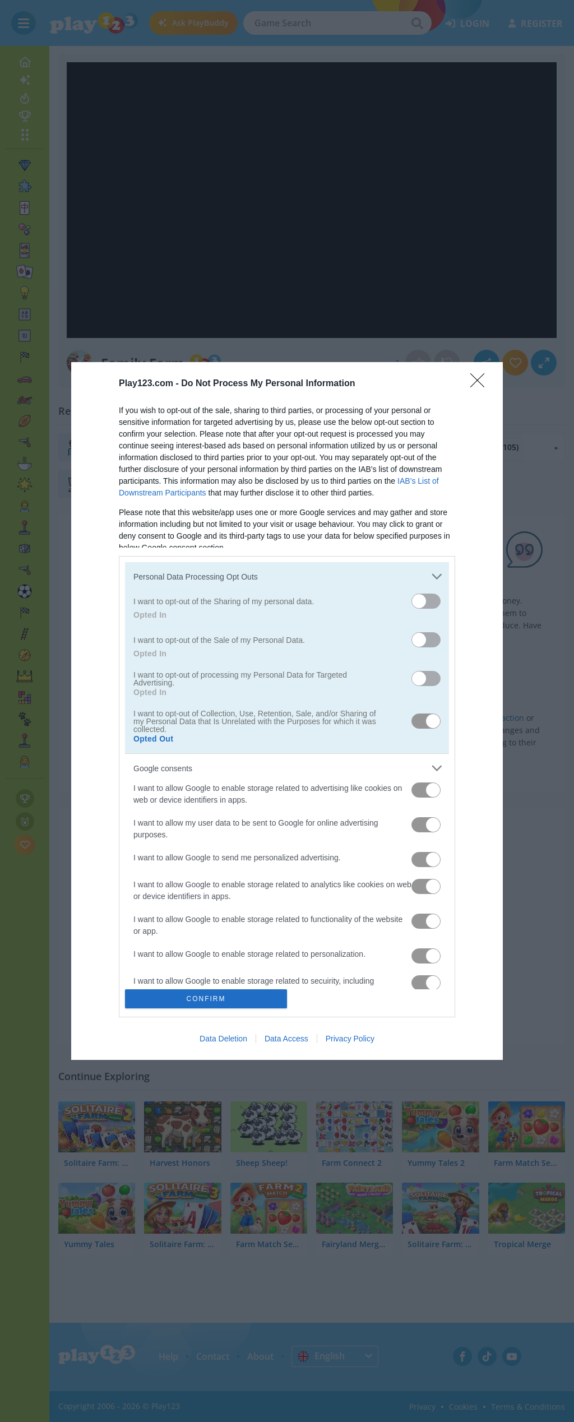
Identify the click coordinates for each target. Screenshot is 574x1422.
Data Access (286, 1038)
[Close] (481, 384)
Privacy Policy (350, 1038)
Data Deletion (223, 1038)
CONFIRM (206, 998)
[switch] (426, 601)
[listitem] (287, 576)
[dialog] (287, 710)
